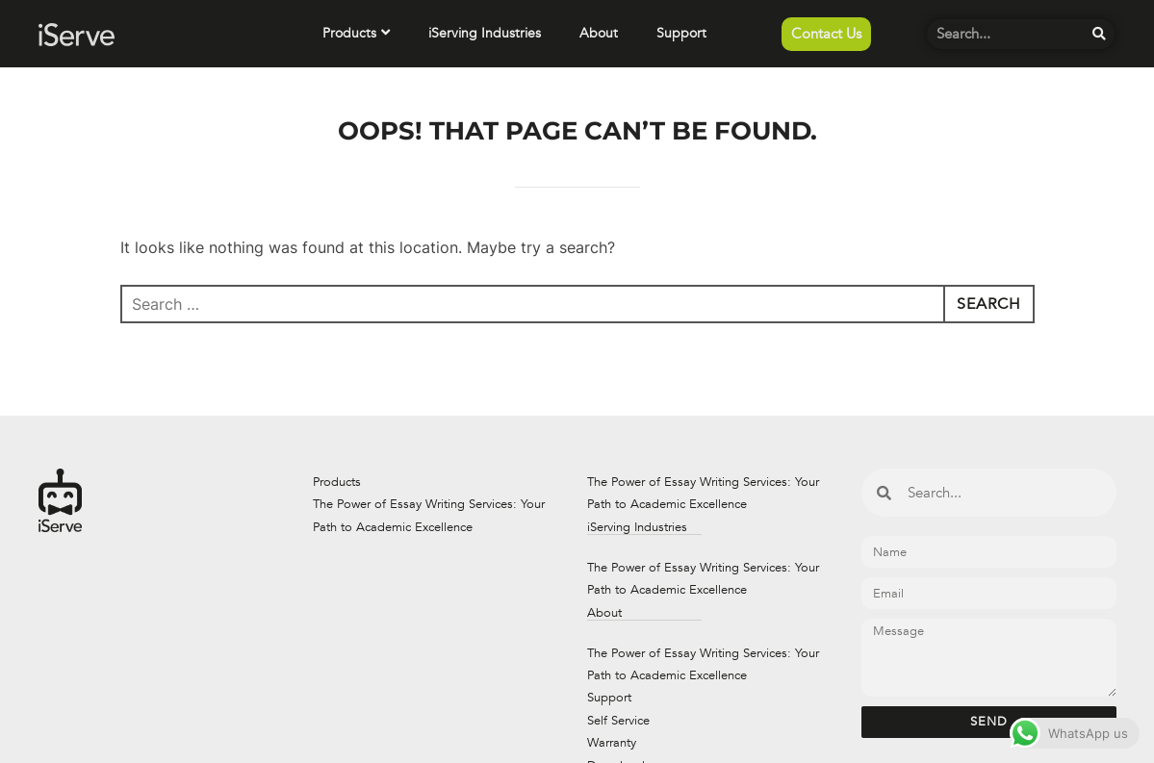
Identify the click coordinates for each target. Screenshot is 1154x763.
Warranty (611, 742)
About (598, 33)
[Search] (1100, 34)
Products (356, 33)
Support (681, 33)
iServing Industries (484, 33)
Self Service (618, 720)
